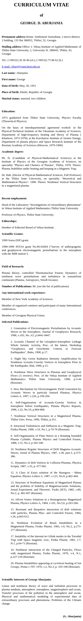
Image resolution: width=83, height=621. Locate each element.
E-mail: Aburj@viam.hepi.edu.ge (21, 66)
